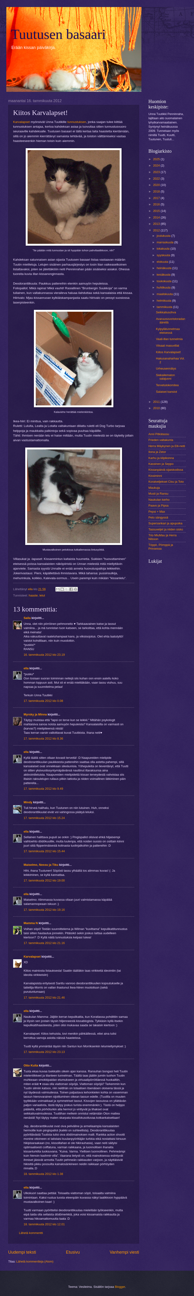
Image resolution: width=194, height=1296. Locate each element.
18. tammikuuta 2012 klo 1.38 (43, 1174)
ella (26, 668)
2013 (157, 224)
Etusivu (73, 1252)
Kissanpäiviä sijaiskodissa (165, 469)
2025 (157, 159)
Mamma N (31, 923)
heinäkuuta (164, 268)
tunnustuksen (76, 122)
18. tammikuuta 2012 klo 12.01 (44, 1224)
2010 (157, 408)
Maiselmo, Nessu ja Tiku (41, 864)
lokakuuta (163, 248)
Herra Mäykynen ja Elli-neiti (166, 446)
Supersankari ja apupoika (165, 523)
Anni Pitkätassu (158, 434)
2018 (157, 191)
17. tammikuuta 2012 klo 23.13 (44, 1052)
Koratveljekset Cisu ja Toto (166, 481)
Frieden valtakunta (160, 440)
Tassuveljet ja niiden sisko (165, 529)
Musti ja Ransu (158, 493)
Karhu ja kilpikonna (161, 458)
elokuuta (163, 261)
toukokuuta (164, 281)
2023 (157, 172)
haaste (33, 595)
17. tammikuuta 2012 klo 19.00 (44, 880)
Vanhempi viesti (124, 1252)
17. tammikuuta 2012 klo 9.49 (43, 788)
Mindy (28, 802)
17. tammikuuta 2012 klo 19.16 (44, 909)
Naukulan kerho (158, 499)
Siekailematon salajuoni (165, 376)
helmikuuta (164, 300)
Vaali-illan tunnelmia (169, 339)
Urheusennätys (166, 368)
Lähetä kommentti (31, 1233)
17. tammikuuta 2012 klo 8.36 (43, 738)
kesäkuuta (164, 274)
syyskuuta (164, 255)
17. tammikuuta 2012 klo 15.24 (44, 818)
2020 (157, 185)
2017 (157, 198)
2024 (157, 165)
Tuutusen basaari (58, 34)
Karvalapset (21, 122)
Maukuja (154, 487)
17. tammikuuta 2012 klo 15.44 (44, 851)
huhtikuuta (164, 287)
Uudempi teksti (22, 1252)
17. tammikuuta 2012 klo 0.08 (43, 701)
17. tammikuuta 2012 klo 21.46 (44, 997)
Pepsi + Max (156, 511)
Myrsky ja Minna (35, 714)
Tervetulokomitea (167, 385)
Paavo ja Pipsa (158, 505)
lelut (42, 595)
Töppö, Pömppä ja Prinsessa (160, 546)
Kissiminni (155, 476)
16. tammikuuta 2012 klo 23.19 (44, 654)
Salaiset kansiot (166, 391)
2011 (157, 402)
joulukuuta (164, 235)
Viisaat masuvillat (167, 345)
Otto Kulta (31, 1065)
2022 (157, 178)
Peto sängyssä (158, 517)
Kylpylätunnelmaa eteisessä (168, 330)
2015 (157, 211)
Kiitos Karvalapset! (168, 352)
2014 (157, 217)
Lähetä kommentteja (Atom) (35, 1261)
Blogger (120, 1287)
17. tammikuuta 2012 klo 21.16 (44, 943)
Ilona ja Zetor (157, 452)
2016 (157, 204)
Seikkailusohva (166, 312)
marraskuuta (165, 242)
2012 (157, 230)
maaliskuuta (165, 294)
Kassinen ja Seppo (160, 464)
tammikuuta (165, 307)
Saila (27, 618)
